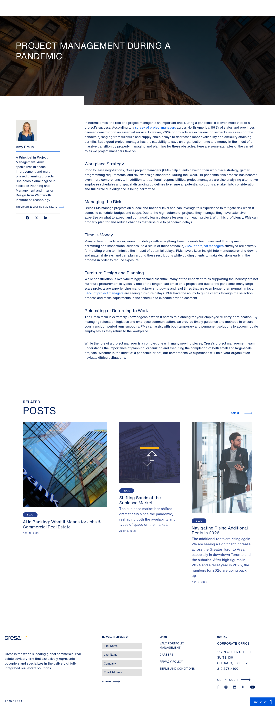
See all (236, 413)
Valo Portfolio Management (172, 645)
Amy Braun (25, 146)
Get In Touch (234, 680)
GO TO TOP (260, 702)
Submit (106, 681)
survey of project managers (155, 127)
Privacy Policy (171, 661)
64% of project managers (104, 293)
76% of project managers (204, 246)
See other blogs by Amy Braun (36, 207)
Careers (166, 654)
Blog (30, 514)
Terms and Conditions (177, 668)
